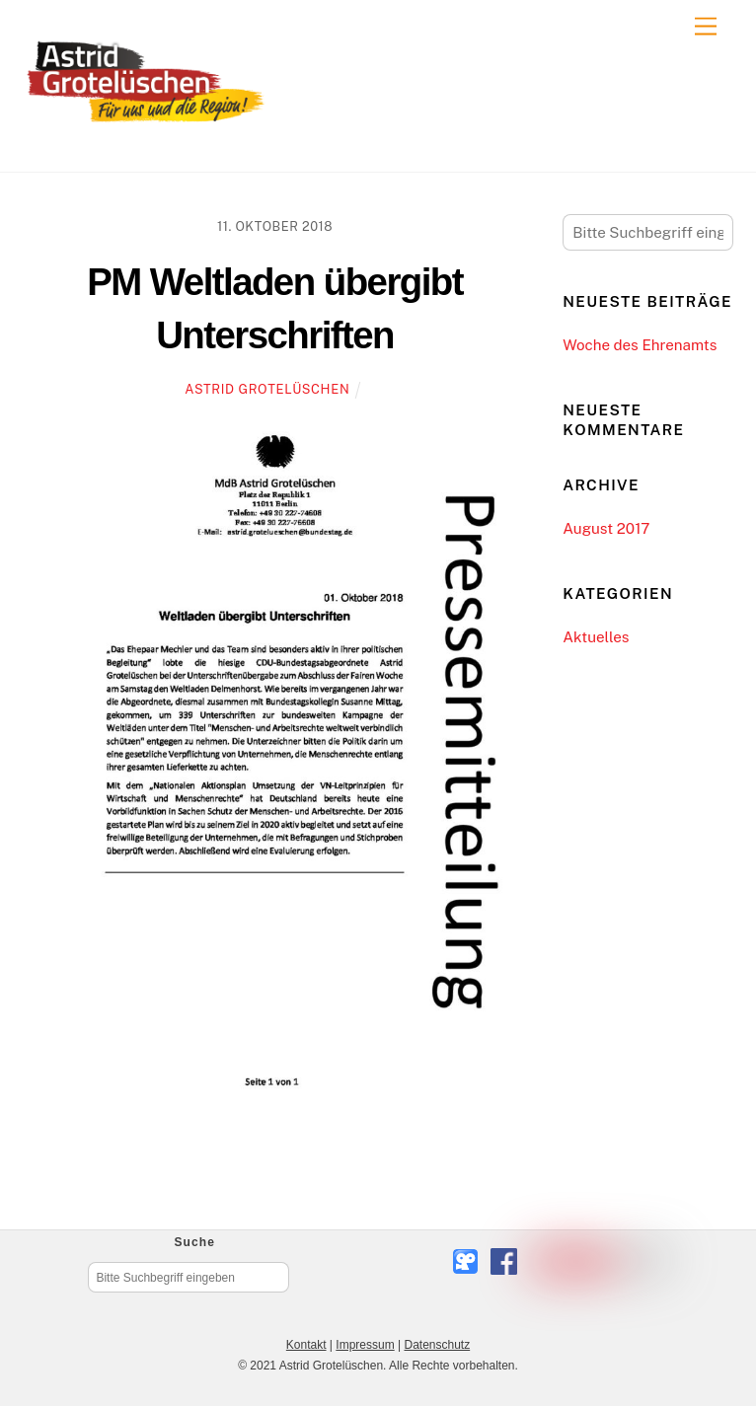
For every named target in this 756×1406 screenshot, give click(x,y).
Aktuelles (596, 637)
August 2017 (606, 528)
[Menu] (705, 27)
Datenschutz (437, 1345)
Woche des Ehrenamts (640, 344)
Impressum (365, 1345)
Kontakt (306, 1345)
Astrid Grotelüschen (267, 389)
